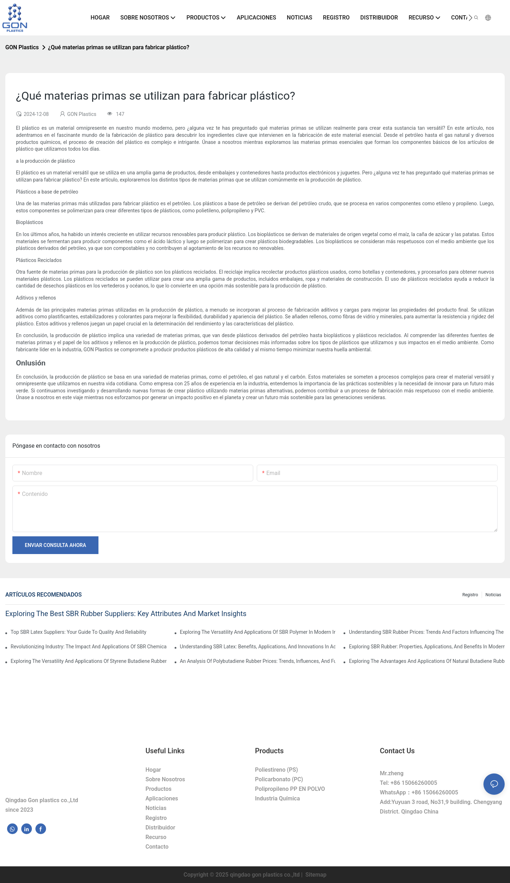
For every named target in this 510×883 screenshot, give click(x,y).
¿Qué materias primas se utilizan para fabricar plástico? (118, 47)
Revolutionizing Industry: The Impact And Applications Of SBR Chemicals (88, 646)
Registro (470, 594)
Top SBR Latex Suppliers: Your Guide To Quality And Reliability (78, 632)
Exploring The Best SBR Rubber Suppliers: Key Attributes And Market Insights (125, 613)
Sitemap (315, 874)
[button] (470, 18)
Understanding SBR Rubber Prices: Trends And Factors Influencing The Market (427, 632)
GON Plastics (22, 47)
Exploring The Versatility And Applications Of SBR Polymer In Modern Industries (258, 632)
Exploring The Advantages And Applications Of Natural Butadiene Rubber (427, 661)
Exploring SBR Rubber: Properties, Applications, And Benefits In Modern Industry (427, 646)
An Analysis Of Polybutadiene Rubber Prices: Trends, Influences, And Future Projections (258, 661)
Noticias (493, 594)
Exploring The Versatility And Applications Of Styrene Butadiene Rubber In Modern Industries (88, 661)
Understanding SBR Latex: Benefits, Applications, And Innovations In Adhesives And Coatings (258, 646)
